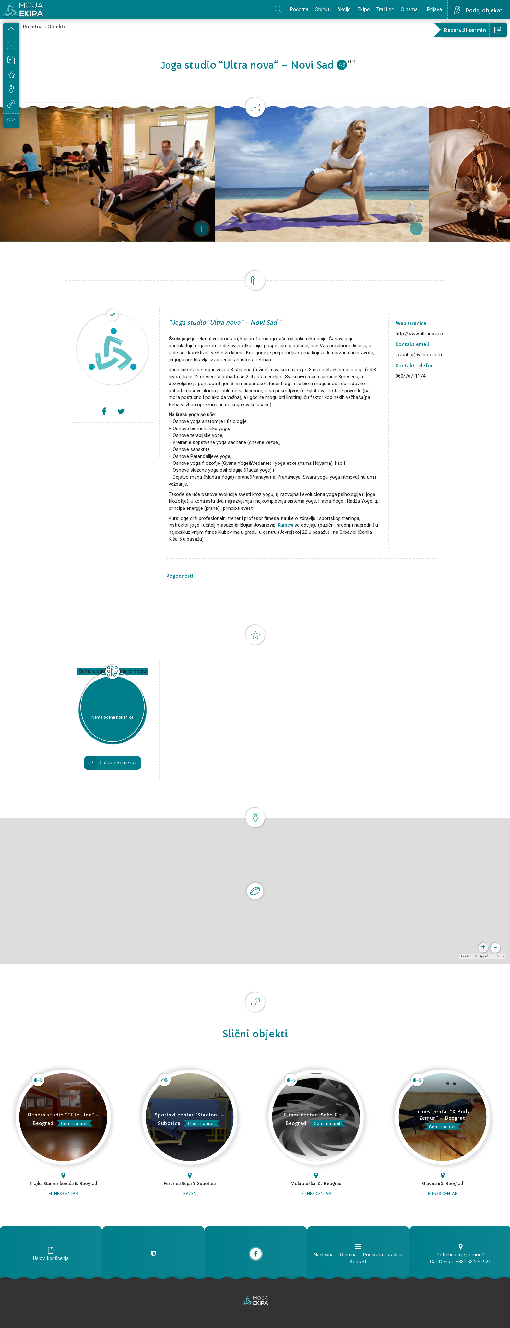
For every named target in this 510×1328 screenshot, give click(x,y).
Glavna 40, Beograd (442, 1183)
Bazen (189, 1193)
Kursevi (285, 525)
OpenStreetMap (491, 956)
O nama (409, 9)
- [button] (495, 948)
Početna (299, 9)
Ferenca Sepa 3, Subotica (190, 1183)
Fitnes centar (63, 1193)
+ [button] (483, 948)
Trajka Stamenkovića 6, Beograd (63, 1183)
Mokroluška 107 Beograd (316, 1183)
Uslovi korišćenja (51, 1258)
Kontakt (358, 1262)
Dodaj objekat (484, 10)
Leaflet (466, 956)
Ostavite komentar (118, 762)
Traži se (385, 9)
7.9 (342, 64)
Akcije (344, 9)
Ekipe (363, 9)
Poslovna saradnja (382, 1255)
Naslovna (324, 1255)
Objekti (323, 9)
